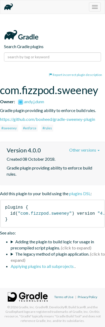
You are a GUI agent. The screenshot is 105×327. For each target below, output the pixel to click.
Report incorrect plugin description (75, 75)
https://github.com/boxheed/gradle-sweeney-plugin (47, 119)
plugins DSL (80, 193)
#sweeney (9, 128)
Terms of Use (63, 297)
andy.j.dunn (31, 101)
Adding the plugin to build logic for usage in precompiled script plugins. (52, 244)
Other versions (84, 149)
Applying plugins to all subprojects (43, 266)
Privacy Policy (87, 297)
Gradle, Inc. (26, 307)
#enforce (29, 128)
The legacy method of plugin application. (52, 253)
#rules (47, 128)
